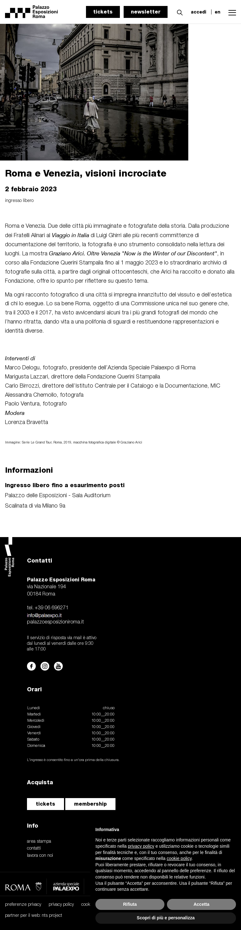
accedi (198, 11)
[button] (178, 11)
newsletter (145, 12)
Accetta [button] (202, 904)
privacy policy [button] (141, 846)
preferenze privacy (23, 905)
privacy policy (61, 905)
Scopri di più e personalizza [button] (166, 917)
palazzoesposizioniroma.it (55, 622)
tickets (103, 12)
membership (90, 804)
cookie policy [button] (179, 858)
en (217, 11)
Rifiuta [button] (130, 904)
